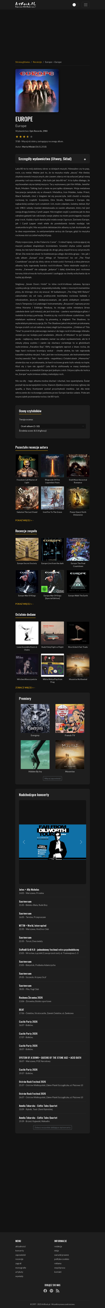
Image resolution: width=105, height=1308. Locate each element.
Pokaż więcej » (23, 520)
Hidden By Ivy (35, 771)
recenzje (19, 1259)
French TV (70, 735)
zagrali (18, 1263)
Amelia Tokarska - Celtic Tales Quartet (38, 1106)
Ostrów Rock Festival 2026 (32, 1081)
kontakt (58, 1272)
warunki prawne (61, 1255)
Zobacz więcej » (24, 687)
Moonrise (70, 771)
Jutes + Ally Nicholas (29, 889)
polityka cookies (61, 1259)
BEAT (21, 1009)
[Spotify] (51, 1290)
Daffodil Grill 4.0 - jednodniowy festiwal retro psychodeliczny (49, 949)
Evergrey (35, 735)
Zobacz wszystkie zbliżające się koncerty (53, 1127)
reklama (57, 1263)
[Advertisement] (52, 33)
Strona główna (22, 61)
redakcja (58, 1246)
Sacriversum (25, 901)
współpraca (59, 1268)
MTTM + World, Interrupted (32, 925)
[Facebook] (45, 1290)
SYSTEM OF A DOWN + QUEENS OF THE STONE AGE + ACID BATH (50, 1057)
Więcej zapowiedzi (52, 778)
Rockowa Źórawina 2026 (31, 997)
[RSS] (57, 1290)
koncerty (19, 1250)
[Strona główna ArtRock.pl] (25, 4)
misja (56, 1250)
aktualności (20, 1246)
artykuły (19, 1272)
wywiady (19, 1276)
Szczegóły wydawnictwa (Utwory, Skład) (44, 158)
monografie (20, 1268)
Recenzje (37, 61)
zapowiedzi (20, 1255)
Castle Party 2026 (28, 1021)
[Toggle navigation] (86, 5)
